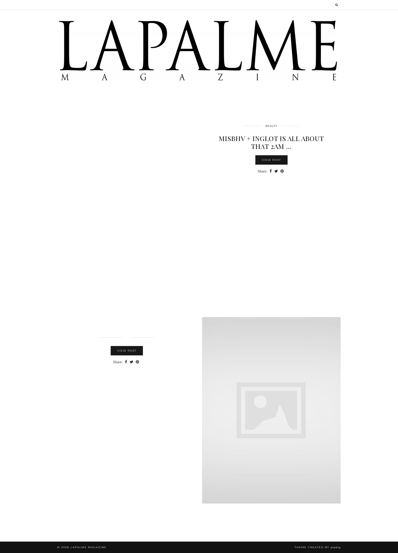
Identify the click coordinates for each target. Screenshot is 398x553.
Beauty (271, 126)
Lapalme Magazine (89, 547)
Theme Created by (318, 547)
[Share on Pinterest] (282, 171)
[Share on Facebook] (270, 171)
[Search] (336, 5)
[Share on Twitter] (276, 171)
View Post (271, 160)
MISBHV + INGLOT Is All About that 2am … (271, 142)
